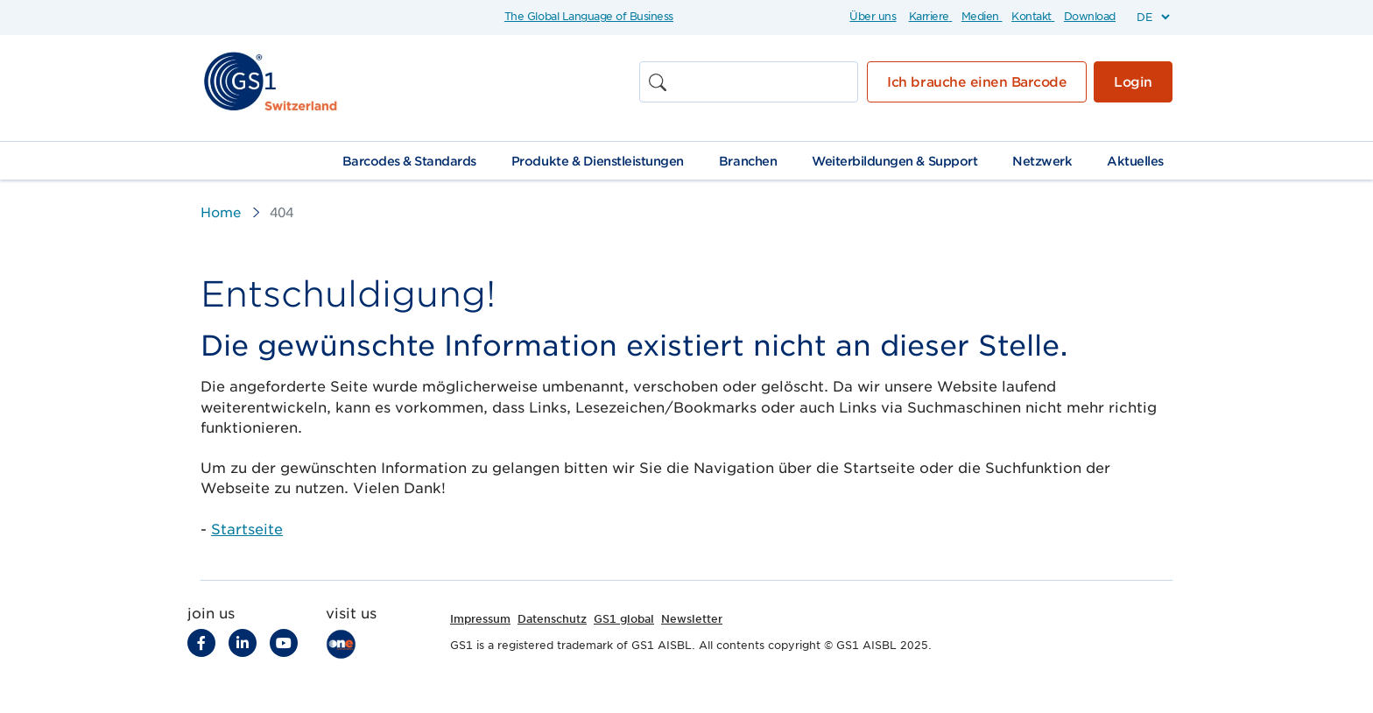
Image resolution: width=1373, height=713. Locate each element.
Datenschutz (552, 618)
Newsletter (691, 618)
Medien (980, 16)
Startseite (247, 529)
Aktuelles (1135, 161)
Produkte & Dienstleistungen (597, 161)
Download (1090, 16)
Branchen (748, 161)
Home (221, 213)
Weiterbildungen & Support (894, 161)
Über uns (872, 16)
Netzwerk (1042, 161)
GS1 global (624, 618)
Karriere (929, 16)
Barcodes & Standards (409, 161)
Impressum (480, 618)
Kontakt (1031, 16)
